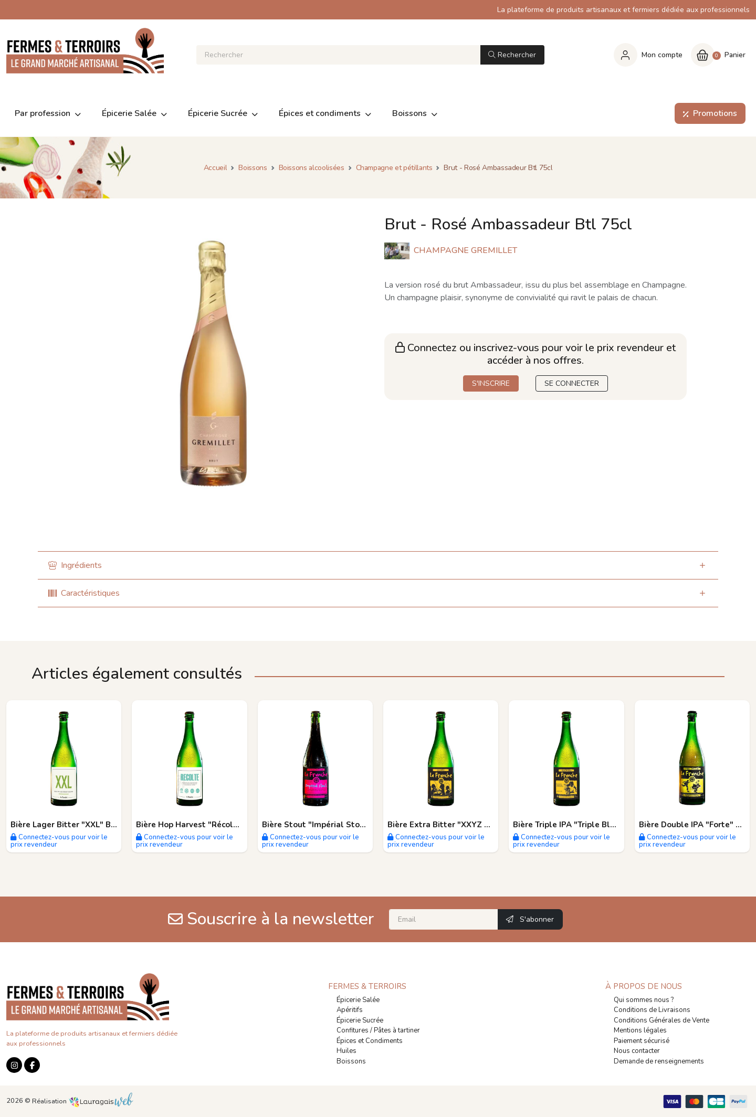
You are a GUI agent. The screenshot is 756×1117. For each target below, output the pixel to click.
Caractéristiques (84, 593)
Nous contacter (637, 1051)
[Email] (443, 919)
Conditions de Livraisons (652, 1010)
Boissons (351, 1061)
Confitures (353, 1030)
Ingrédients (75, 565)
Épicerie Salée (358, 1000)
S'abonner (530, 919)
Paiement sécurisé (641, 1041)
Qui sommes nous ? (644, 1000)
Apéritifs (350, 1010)
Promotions (708, 113)
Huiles (346, 1051)
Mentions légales (640, 1030)
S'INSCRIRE (491, 383)
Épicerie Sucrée (360, 1020)
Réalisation (82, 1101)
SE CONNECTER (571, 383)
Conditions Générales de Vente (661, 1020)
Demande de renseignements (659, 1061)
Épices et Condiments (370, 1041)
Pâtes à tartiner (397, 1030)
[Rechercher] (338, 55)
